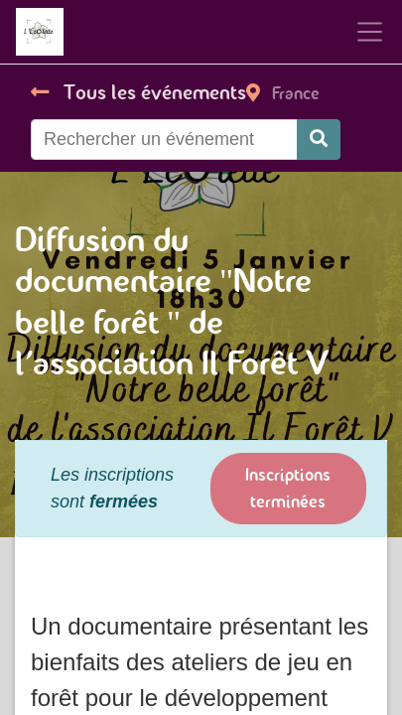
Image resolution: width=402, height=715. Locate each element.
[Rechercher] (318, 139)
